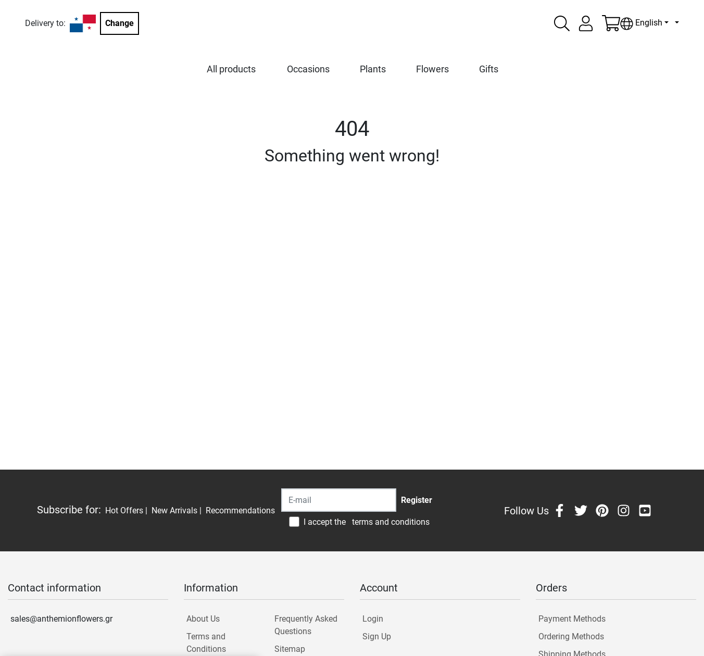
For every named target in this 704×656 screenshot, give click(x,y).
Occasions (308, 69)
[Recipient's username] (338, 500)
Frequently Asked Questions (305, 625)
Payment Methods (572, 619)
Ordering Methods (571, 636)
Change (119, 23)
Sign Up (376, 636)
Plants (373, 69)
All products (231, 69)
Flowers (432, 69)
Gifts (488, 69)
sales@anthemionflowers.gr (61, 619)
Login (372, 619)
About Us (203, 619)
